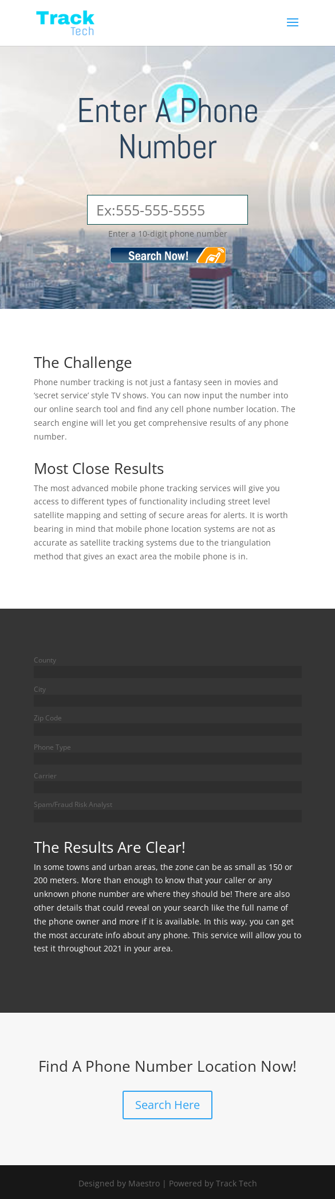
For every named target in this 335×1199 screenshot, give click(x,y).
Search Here (167, 1104)
